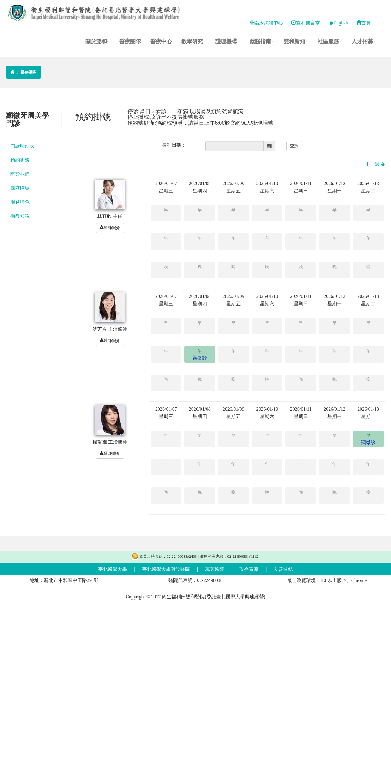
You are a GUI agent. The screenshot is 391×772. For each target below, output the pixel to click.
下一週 (375, 164)
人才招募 (364, 41)
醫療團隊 (130, 41)
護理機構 (227, 41)
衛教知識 (20, 215)
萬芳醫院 (214, 569)
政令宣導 (248, 569)
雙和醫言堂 (305, 22)
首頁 (363, 22)
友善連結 (283, 569)
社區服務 (330, 41)
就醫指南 (262, 41)
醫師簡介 (110, 227)
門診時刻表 (22, 145)
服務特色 (20, 201)
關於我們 (20, 173)
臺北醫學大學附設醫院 (166, 569)
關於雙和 (97, 41)
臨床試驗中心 (266, 22)
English (338, 22)
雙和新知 (296, 41)
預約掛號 (20, 159)
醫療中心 (161, 41)
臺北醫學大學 (112, 569)
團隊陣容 (20, 187)
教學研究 (193, 41)
